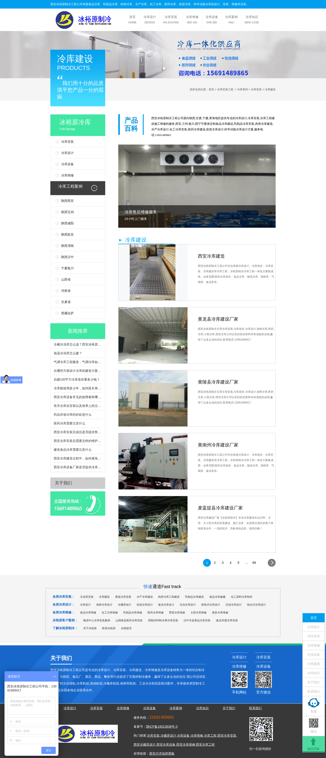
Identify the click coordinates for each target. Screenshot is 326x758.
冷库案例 (231, 20)
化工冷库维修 (110, 612)
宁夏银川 (67, 268)
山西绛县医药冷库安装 (129, 620)
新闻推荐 (78, 331)
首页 (132, 20)
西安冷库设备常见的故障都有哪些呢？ (78, 397)
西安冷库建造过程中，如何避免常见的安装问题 (78, 458)
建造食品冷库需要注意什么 (73, 449)
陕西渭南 (67, 245)
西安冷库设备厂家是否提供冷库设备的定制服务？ (78, 467)
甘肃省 (66, 302)
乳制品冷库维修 (132, 612)
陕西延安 (67, 234)
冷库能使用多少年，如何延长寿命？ (78, 388)
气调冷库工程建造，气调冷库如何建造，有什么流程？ (78, 362)
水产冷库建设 (145, 596)
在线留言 (126, 628)
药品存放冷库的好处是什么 (73, 414)
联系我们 (313, 691)
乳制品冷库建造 (194, 596)
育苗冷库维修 (177, 612)
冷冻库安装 (87, 596)
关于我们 (63, 483)
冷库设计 (149, 20)
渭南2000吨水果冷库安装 (163, 620)
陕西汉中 (67, 257)
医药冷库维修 (155, 612)
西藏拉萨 (67, 313)
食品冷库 (94, 4)
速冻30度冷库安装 (227, 620)
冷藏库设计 (124, 604)
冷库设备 (211, 20)
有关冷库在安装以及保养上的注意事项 (78, 406)
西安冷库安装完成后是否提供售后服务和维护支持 (78, 432)
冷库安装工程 (225, 89)
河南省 (66, 290)
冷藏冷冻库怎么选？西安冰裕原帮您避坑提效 (78, 344)
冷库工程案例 (70, 186)
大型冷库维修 (198, 612)
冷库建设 (227, 123)
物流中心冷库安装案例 (96, 620)
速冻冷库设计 (166, 604)
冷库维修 (192, 20)
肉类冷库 (126, 4)
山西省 (66, 279)
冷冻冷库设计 (188, 604)
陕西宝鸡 (67, 212)
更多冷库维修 (220, 612)
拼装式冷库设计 (210, 604)
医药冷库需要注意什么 (69, 423)
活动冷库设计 (234, 604)
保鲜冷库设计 (104, 604)
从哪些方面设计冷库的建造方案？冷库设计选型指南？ (78, 370)
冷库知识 (252, 20)
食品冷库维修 (88, 612)
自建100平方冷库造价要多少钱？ (77, 379)
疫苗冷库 (185, 4)
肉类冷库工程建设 (169, 596)
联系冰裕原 (109, 628)
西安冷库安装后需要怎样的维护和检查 (78, 441)
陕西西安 (67, 201)
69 (254, 562)
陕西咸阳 (67, 223)
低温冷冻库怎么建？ (68, 353)
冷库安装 (171, 20)
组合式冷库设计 (256, 604)
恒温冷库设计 (145, 604)
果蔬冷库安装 (123, 596)
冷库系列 (242, 89)
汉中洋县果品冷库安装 (196, 620)
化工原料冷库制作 (241, 596)
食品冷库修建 (217, 596)
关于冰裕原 (90, 628)
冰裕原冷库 (82, 125)
